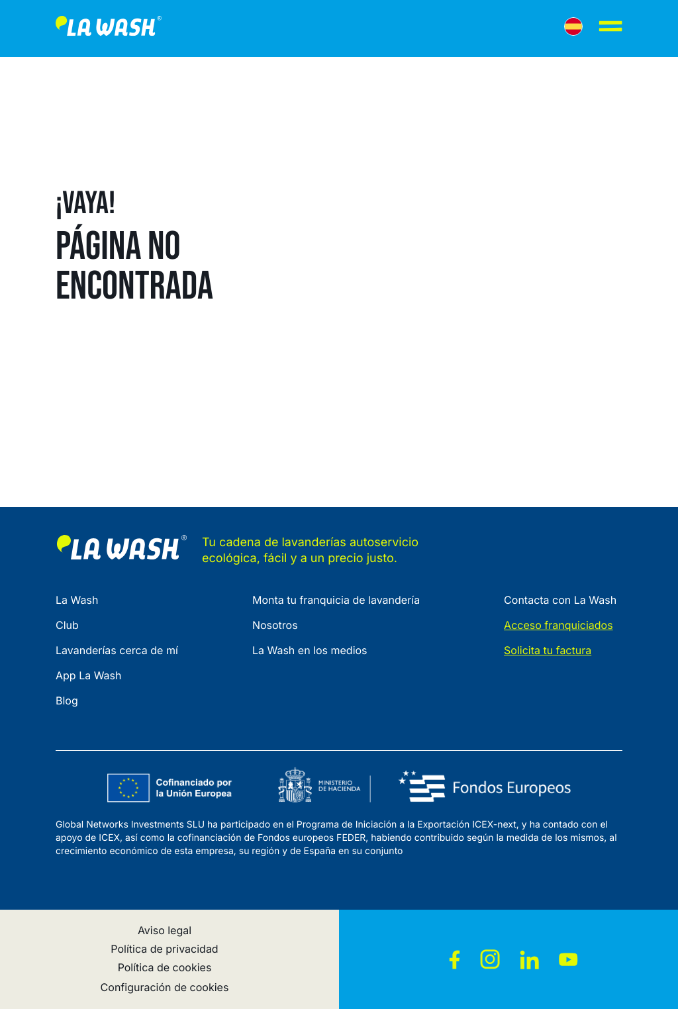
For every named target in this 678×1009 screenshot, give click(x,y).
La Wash (77, 599)
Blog (67, 700)
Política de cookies (165, 967)
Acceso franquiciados (558, 625)
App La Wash (89, 675)
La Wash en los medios (309, 650)
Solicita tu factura (547, 650)
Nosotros (275, 625)
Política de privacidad (164, 948)
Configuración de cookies (165, 987)
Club (67, 625)
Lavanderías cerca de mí (117, 650)
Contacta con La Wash (560, 599)
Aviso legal (164, 930)
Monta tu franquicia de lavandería (336, 599)
